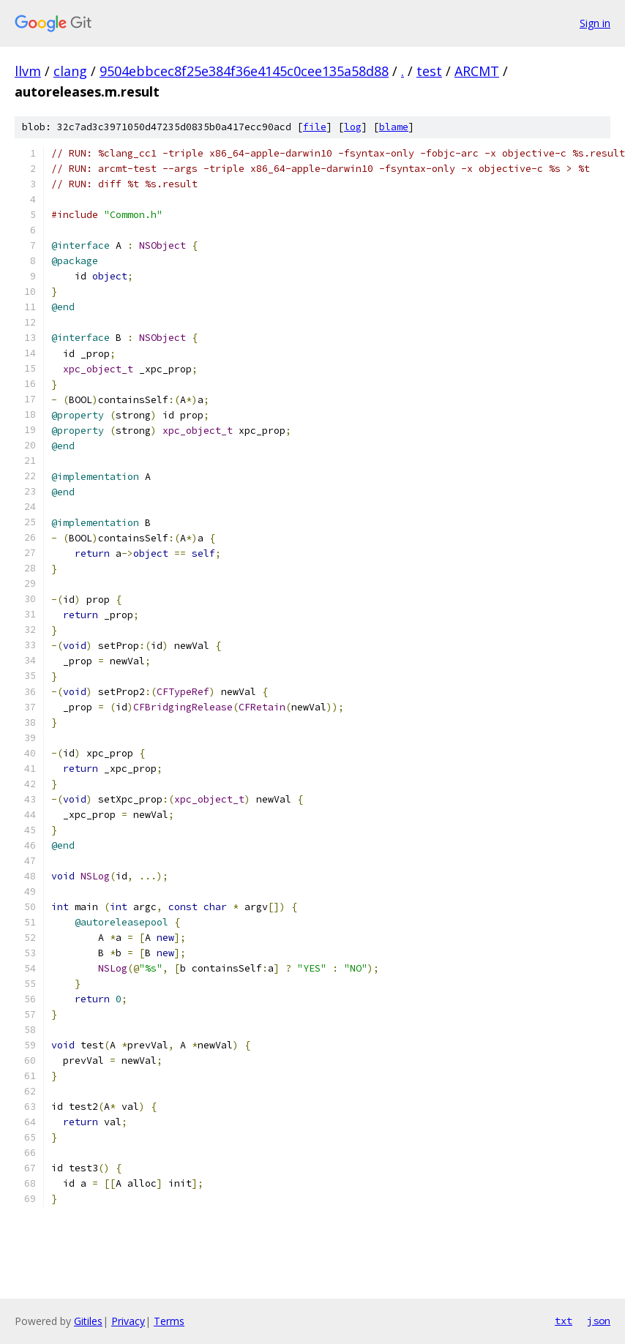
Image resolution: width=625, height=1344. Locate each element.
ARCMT (476, 71)
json (598, 1320)
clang (70, 71)
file (314, 127)
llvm (28, 71)
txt (563, 1320)
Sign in (595, 23)
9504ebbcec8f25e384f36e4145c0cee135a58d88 (244, 71)
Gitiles (88, 1321)
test (429, 71)
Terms (169, 1321)
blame (393, 127)
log (353, 127)
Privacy (128, 1321)
